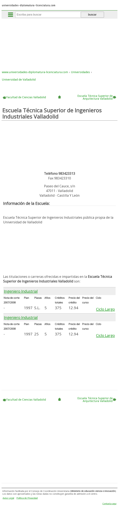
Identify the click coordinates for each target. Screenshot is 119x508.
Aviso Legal (8, 498)
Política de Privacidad (27, 498)
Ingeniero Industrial (21, 291)
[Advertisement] (60, 42)
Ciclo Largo (105, 309)
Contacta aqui (109, 503)
